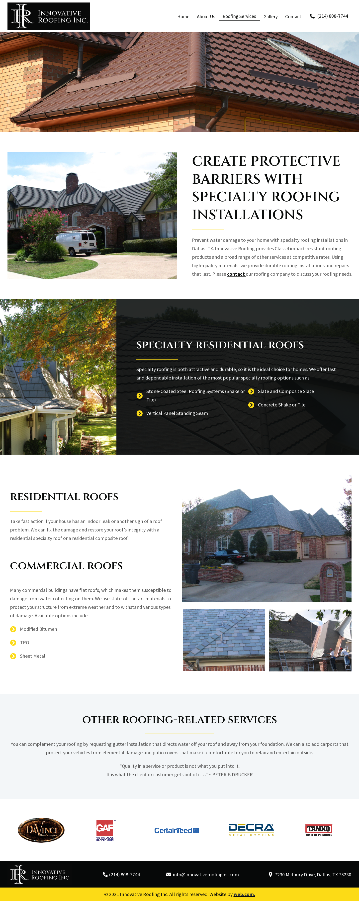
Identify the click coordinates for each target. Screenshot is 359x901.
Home (183, 16)
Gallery (271, 16)
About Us (206, 16)
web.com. (244, 894)
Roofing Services (239, 16)
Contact (293, 16)
